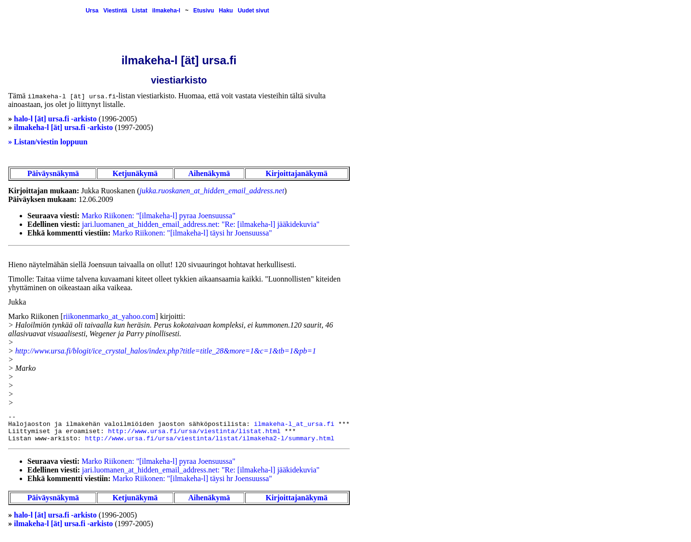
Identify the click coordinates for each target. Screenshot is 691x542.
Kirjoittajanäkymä (297, 173)
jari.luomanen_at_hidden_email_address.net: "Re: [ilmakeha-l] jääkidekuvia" (201, 224)
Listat (139, 10)
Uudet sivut (253, 10)
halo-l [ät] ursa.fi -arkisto (55, 119)
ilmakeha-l (166, 10)
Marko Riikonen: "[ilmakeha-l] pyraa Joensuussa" (159, 216)
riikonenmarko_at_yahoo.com (109, 316)
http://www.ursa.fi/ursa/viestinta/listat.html (194, 431)
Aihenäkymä (209, 173)
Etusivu (203, 10)
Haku (226, 10)
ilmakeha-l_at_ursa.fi (294, 424)
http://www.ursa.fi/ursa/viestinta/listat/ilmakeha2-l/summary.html (209, 438)
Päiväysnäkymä (53, 173)
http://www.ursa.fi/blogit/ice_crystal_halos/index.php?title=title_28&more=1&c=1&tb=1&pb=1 (165, 351)
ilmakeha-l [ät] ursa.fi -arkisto (63, 127)
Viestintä (115, 10)
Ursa (91, 10)
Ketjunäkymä (134, 173)
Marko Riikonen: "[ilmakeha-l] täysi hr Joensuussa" (192, 233)
